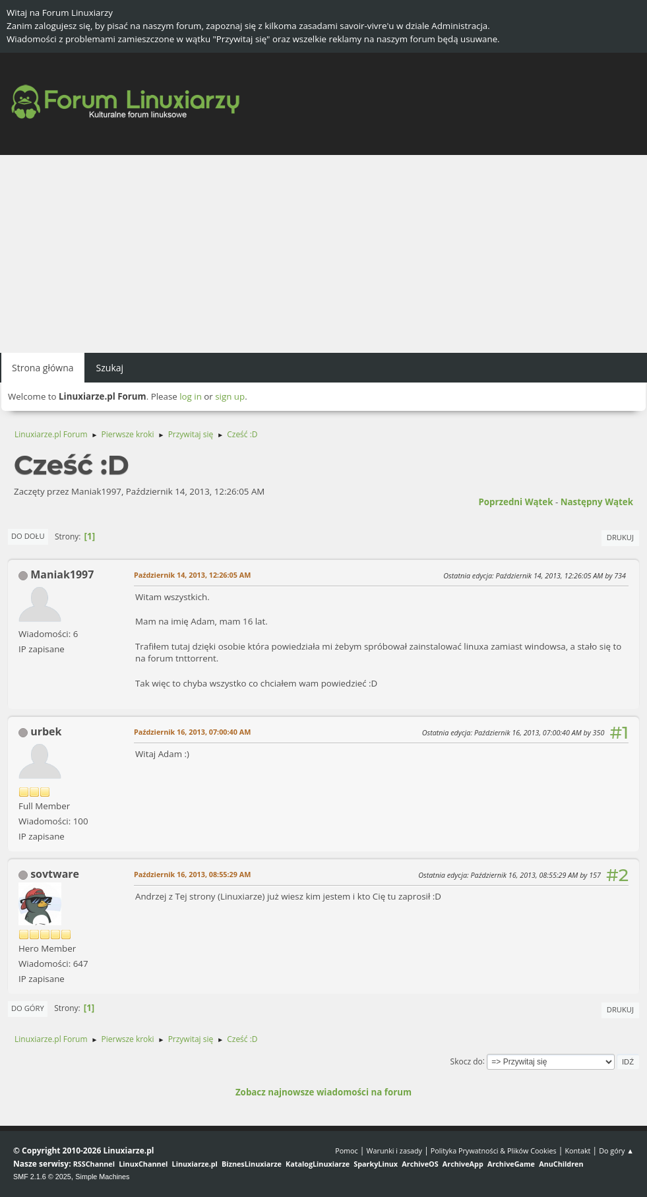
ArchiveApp (463, 1164)
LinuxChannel (143, 1164)
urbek (45, 731)
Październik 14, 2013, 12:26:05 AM (192, 575)
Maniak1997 (62, 574)
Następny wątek (597, 502)
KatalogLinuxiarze (318, 1164)
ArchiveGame (511, 1164)
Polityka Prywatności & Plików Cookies (494, 1150)
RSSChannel (94, 1164)
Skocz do (466, 1060)
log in (190, 396)
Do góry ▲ (616, 1150)
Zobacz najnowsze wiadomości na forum (323, 1092)
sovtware (54, 874)
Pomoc (346, 1150)
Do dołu (28, 536)
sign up (230, 396)
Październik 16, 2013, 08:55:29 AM (192, 874)
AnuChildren (561, 1164)
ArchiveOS (420, 1164)
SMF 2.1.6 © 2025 (42, 1177)
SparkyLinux (376, 1164)
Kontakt (577, 1150)
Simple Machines (102, 1177)
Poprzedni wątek (515, 502)
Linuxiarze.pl (195, 1164)
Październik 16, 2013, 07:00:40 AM (192, 732)
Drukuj (620, 537)
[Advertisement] (323, 254)
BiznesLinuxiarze (252, 1164)
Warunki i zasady (394, 1150)
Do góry (27, 1008)
